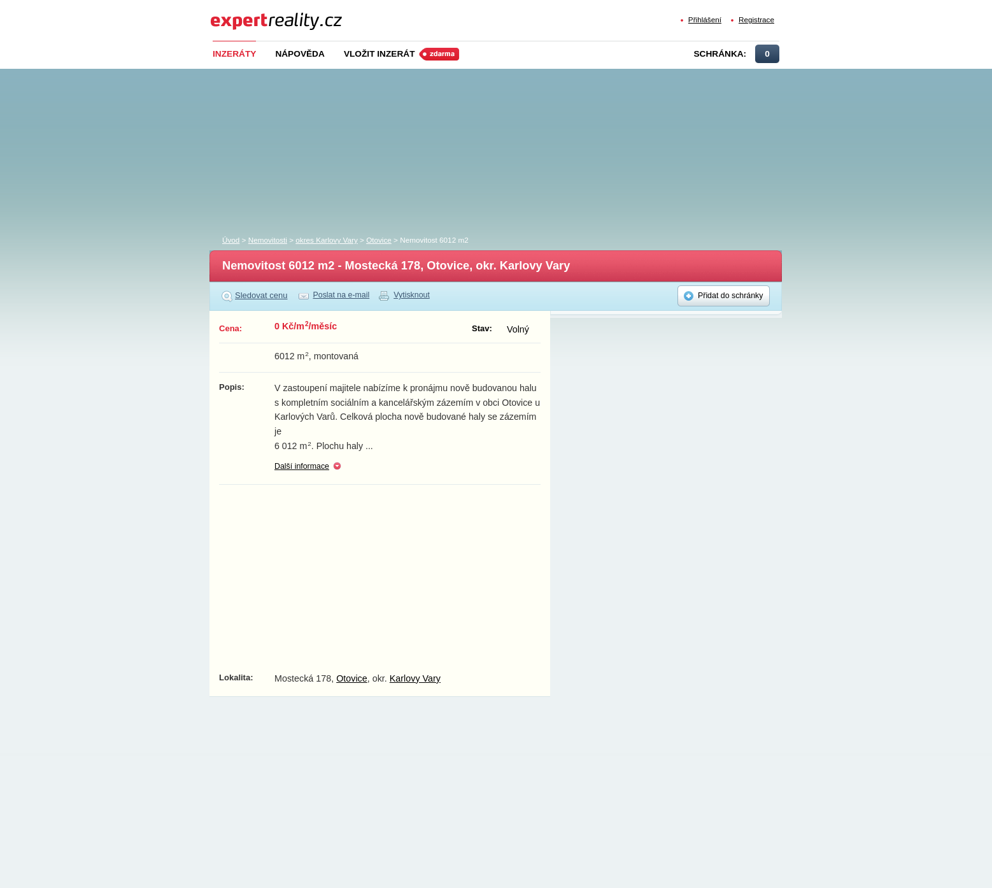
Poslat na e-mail (341, 294)
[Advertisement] (517, 148)
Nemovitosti (267, 240)
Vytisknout (411, 294)
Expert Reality (234, 13)
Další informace (301, 466)
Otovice (379, 240)
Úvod (230, 240)
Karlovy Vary (415, 678)
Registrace (756, 19)
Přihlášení (704, 19)
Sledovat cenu (261, 295)
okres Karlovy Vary (326, 240)
